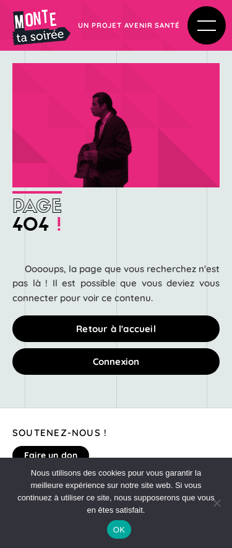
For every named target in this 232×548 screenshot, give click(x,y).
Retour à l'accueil (116, 329)
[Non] (216, 503)
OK (119, 529)
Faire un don (50, 455)
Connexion (116, 361)
